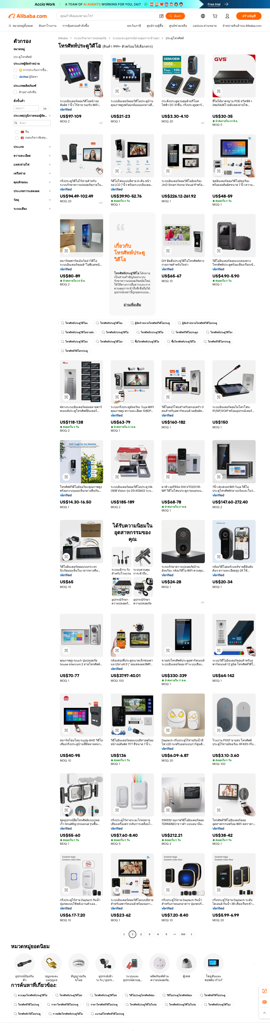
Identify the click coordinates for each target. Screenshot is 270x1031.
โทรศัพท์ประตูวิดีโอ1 (219, 332)
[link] (264, 990)
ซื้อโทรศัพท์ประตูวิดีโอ (145, 341)
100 (183, 934)
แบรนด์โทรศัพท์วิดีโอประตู (107, 1014)
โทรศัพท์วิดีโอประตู (212, 995)
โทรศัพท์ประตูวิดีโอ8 (68, 995)
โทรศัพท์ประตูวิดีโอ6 (74, 323)
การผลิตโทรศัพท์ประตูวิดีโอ (66, 1014)
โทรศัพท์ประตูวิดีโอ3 (74, 341)
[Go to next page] (191, 934)
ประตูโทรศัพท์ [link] (175, 38)
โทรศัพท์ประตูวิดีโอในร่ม (141, 1004)
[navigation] (32, 487)
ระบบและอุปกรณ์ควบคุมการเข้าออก (136, 38)
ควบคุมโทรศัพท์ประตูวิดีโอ (30, 995)
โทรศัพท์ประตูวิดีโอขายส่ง (77, 332)
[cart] (216, 16)
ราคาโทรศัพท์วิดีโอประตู (62, 1004)
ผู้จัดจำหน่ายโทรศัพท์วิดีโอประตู (150, 323)
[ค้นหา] (175, 16)
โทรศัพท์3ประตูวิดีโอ (115, 332)
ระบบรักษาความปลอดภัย (90, 38)
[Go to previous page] (124, 934)
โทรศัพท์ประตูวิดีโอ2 (217, 1004)
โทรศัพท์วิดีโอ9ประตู (217, 341)
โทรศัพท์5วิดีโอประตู (27, 1014)
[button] (161, 16)
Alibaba (63, 38)
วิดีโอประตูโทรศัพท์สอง (139, 995)
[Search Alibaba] (107, 16)
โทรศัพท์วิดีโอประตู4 (184, 332)
